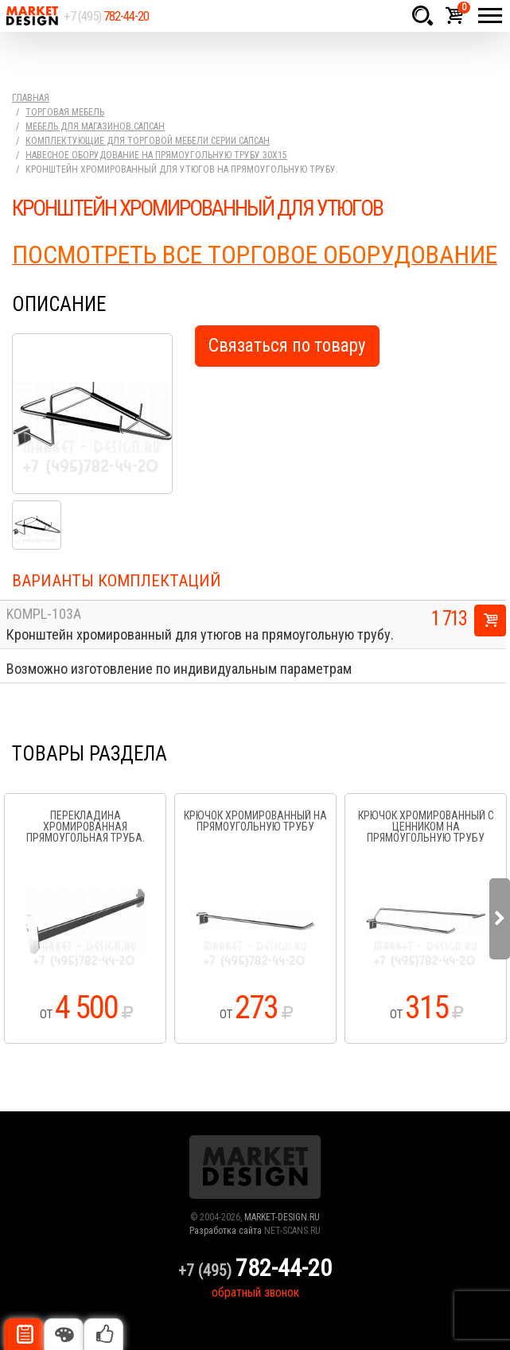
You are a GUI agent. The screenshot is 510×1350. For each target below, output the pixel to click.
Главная (30, 97)
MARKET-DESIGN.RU (282, 1217)
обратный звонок (255, 1292)
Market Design (32, 16)
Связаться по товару (287, 345)
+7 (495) (106, 16)
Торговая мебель (64, 112)
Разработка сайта (225, 1230)
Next (499, 918)
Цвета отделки (64, 1334)
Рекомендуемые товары (103, 1334)
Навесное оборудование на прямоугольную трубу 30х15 (156, 155)
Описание (24, 1334)
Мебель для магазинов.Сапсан (95, 126)
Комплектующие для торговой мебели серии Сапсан (147, 140)
